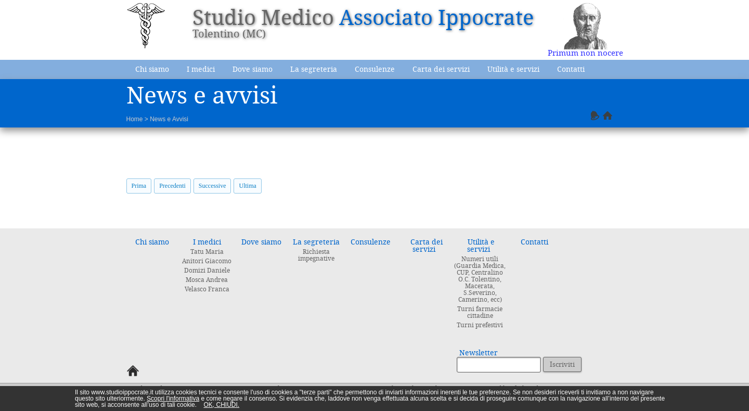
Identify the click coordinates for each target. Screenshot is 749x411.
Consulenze (375, 69)
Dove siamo (253, 69)
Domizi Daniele (207, 270)
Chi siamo (152, 69)
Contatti (571, 69)
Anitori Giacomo (206, 261)
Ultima (247, 185)
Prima (139, 185)
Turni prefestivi (480, 325)
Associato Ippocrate (436, 18)
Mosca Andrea (207, 280)
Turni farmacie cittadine (479, 312)
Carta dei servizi (441, 69)
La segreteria (313, 69)
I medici (201, 69)
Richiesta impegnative (316, 255)
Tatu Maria (207, 251)
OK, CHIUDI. (221, 404)
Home (134, 119)
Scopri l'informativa (173, 398)
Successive (212, 185)
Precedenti (172, 185)
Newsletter (478, 353)
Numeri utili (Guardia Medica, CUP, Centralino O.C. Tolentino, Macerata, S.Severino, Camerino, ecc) (480, 279)
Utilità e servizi (513, 69)
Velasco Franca (207, 289)
